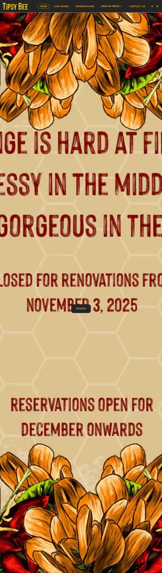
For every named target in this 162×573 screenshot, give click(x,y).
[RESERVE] (81, 308)
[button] (112, 6)
